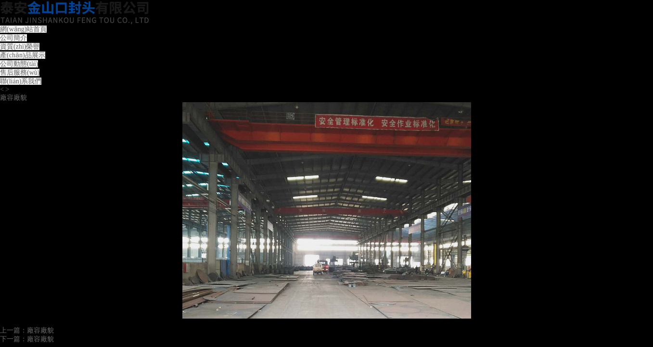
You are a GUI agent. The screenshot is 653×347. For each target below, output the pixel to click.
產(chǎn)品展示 (22, 55)
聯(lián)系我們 (20, 81)
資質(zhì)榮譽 (19, 46)
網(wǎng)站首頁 (23, 29)
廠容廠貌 (40, 330)
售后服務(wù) (19, 72)
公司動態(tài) (19, 63)
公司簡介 (13, 37)
